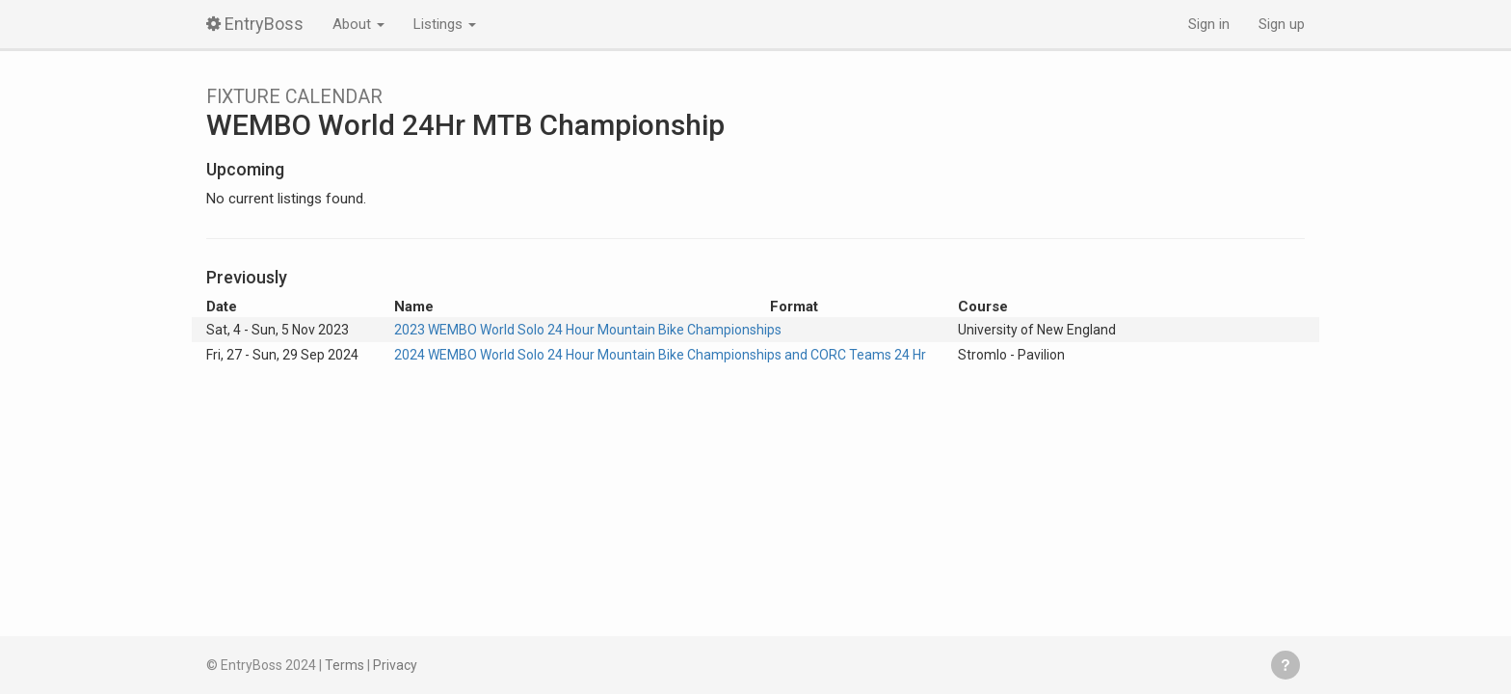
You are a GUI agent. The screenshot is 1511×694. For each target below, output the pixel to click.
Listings (444, 24)
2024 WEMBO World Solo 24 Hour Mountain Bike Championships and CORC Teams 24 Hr (660, 354)
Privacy (395, 665)
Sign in (1209, 24)
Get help (1285, 665)
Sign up (1282, 24)
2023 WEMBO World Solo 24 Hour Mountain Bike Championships (588, 329)
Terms (344, 665)
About (358, 24)
